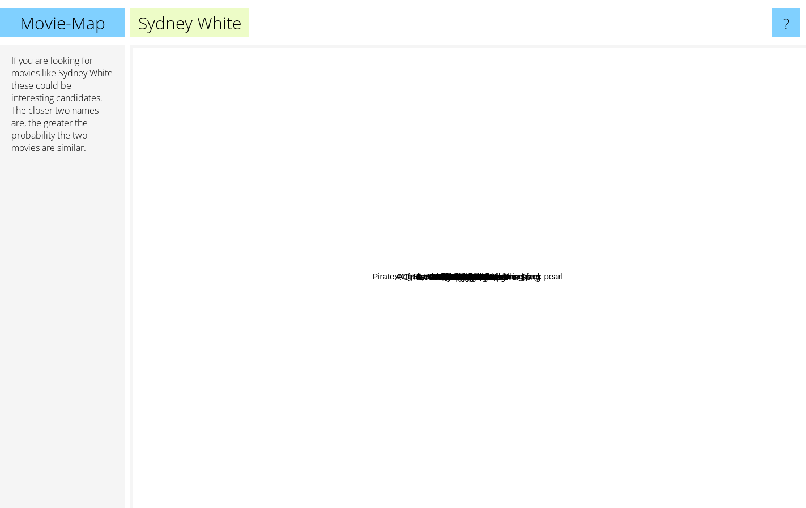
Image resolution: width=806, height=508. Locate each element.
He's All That (316, 209)
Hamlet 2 (420, 213)
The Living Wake (428, 394)
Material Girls (281, 352)
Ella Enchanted (490, 163)
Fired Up (427, 155)
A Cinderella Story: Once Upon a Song (346, 384)
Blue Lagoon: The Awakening (557, 236)
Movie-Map (62, 23)
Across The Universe (545, 225)
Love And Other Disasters (411, 270)
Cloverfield (491, 385)
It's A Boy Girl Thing (470, 433)
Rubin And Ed (577, 344)
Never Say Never (248, 315)
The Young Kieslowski (297, 233)
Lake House (556, 158)
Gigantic (258, 301)
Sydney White (468, 277)
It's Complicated (549, 148)
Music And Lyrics (588, 254)
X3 (411, 188)
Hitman (663, 319)
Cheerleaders (425, 121)
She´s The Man (595, 244)
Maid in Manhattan (448, 419)
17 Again (644, 325)
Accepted (427, 349)
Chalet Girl (457, 123)
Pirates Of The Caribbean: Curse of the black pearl (293, 134)
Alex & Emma (303, 332)
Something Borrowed (593, 369)
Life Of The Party (335, 266)
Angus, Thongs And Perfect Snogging (474, 153)
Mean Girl (357, 337)
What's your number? (645, 196)
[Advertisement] (62, 335)
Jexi (349, 303)
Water (576, 421)
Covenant (297, 247)
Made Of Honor (509, 436)
